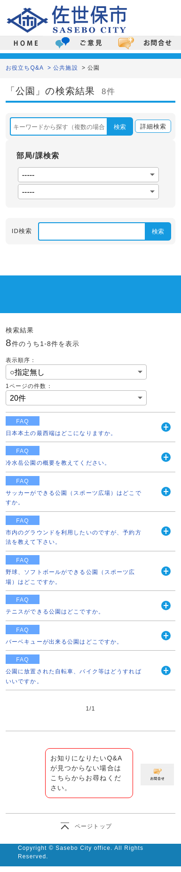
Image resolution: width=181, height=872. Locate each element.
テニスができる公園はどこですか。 (55, 611)
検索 (120, 126)
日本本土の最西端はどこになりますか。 (61, 433)
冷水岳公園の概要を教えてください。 (58, 463)
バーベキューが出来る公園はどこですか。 (64, 641)
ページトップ (93, 826)
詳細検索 (150, 126)
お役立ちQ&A (25, 68)
